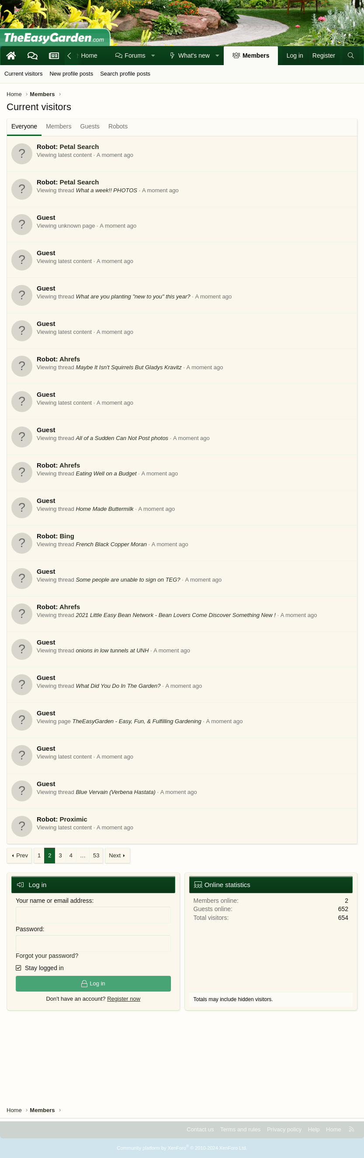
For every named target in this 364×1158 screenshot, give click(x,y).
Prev (22, 855)
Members (256, 55)
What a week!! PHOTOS (106, 190)
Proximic (73, 819)
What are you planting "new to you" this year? (133, 296)
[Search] (351, 56)
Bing (66, 536)
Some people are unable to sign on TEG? (128, 579)
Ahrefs (69, 359)
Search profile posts (125, 73)
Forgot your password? (47, 955)
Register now (123, 998)
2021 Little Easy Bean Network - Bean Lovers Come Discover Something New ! (175, 615)
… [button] (83, 855)
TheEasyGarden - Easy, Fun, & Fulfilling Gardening (136, 721)
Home (89, 55)
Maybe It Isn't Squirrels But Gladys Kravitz (128, 367)
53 (96, 855)
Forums (135, 55)
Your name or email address (54, 900)
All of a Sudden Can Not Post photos (122, 438)
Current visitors (23, 73)
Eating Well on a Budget (106, 473)
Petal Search (79, 146)
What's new (194, 55)
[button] (152, 56)
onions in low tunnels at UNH (112, 650)
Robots (118, 126)
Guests (90, 126)
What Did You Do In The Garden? (118, 686)
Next (115, 855)
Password (29, 929)
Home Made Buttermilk (104, 509)
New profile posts (71, 73)
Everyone (24, 126)
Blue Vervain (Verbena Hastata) (116, 792)
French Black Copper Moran (111, 544)
